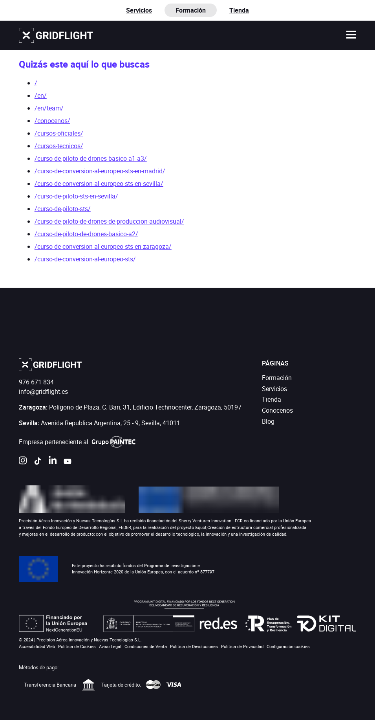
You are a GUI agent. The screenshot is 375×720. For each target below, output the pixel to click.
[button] (351, 35)
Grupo (113, 441)
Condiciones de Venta (145, 646)
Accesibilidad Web (37, 646)
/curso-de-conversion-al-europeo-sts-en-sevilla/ (99, 183)
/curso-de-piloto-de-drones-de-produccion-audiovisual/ (109, 221)
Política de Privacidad (242, 646)
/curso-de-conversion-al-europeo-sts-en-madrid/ (100, 171)
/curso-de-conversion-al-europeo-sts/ (85, 259)
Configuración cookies (288, 646)
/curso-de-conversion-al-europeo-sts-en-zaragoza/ (103, 246)
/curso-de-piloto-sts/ (63, 208)
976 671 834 (36, 382)
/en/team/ (49, 108)
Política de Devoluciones (194, 646)
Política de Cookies (77, 646)
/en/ (41, 95)
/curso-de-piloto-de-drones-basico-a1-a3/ (91, 158)
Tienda (239, 10)
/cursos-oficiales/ (59, 133)
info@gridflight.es (43, 391)
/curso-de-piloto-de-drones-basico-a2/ (86, 234)
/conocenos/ (52, 120)
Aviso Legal (110, 646)
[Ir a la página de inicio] (56, 35)
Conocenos (277, 410)
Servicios (139, 10)
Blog (268, 421)
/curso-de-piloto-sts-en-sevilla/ (76, 196)
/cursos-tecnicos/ (59, 145)
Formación (277, 377)
